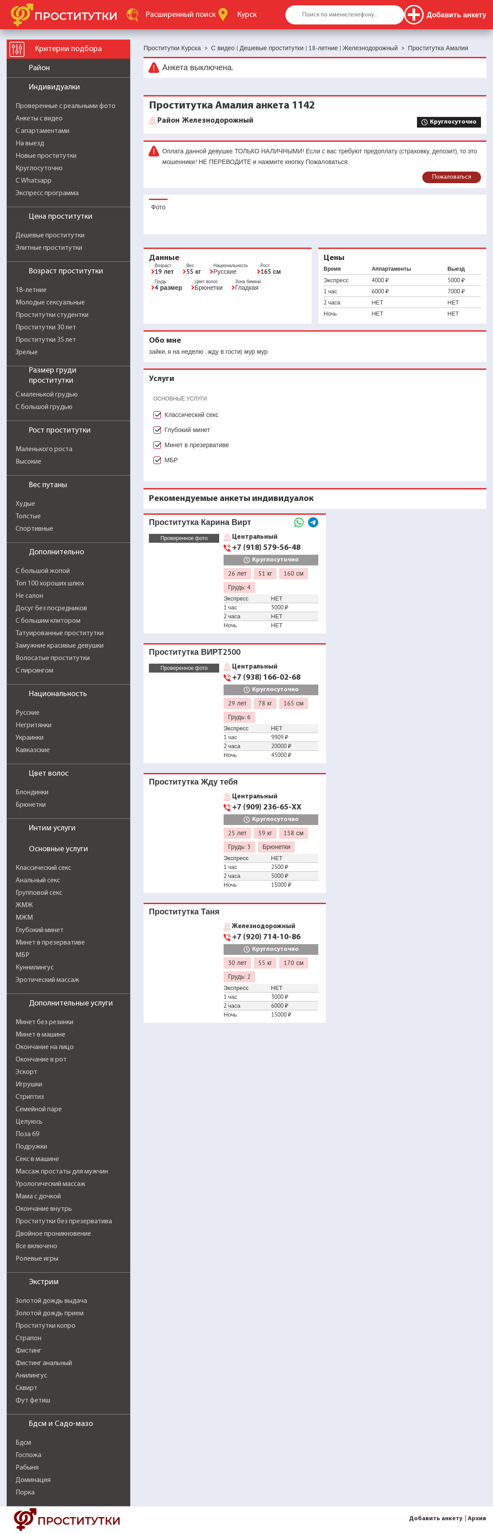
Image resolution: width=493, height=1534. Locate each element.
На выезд (30, 143)
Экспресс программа (47, 193)
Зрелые (27, 352)
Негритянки (34, 725)
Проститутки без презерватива (64, 1221)
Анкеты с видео (39, 118)
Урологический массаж (50, 1184)
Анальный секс (38, 880)
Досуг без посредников (51, 608)
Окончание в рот (41, 1059)
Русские (28, 713)
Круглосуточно (39, 168)
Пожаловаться (451, 177)
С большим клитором (48, 621)
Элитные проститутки (49, 248)
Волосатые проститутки (53, 658)
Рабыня (27, 1467)
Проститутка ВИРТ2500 (194, 652)
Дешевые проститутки (50, 235)
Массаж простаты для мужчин (62, 1171)
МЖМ (24, 917)
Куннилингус (35, 967)
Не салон (29, 596)
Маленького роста (44, 449)
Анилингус (31, 1375)
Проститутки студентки (52, 315)
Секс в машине (37, 1159)
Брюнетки (31, 805)
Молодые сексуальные (50, 302)
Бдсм (23, 1442)
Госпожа (28, 1455)
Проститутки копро (46, 1326)
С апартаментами (42, 131)
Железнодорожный (205, 121)
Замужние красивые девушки (60, 645)
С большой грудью (44, 407)
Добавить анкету (435, 1518)
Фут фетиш (33, 1400)
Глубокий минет (40, 930)
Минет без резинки (44, 1022)
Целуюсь (29, 1121)
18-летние (31, 290)
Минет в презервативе (50, 942)
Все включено (36, 1246)
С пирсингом (34, 670)
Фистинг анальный (44, 1363)
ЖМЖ (24, 905)
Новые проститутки (46, 156)
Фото (158, 207)
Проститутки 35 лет (46, 340)
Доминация (33, 1480)
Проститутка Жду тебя (193, 782)
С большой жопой (43, 571)
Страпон (28, 1338)
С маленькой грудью (47, 394)
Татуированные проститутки (60, 633)
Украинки (30, 737)
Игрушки (29, 1084)
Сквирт (26, 1388)
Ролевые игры (37, 1258)
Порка (25, 1492)
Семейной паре (39, 1109)
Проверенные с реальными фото (66, 106)
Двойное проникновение (53, 1234)
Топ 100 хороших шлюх (50, 583)
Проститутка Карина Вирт (200, 522)
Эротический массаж (47, 980)
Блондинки (32, 792)
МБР (22, 955)
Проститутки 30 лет (46, 327)
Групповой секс (39, 893)
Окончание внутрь (44, 1209)
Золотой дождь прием (50, 1313)
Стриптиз (30, 1097)
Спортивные (34, 529)
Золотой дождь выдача (51, 1301)
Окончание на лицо (45, 1047)
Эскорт (26, 1072)
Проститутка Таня (184, 911)
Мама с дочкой (38, 1196)
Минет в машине (40, 1034)
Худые (25, 504)
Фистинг (28, 1350)
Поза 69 (27, 1134)
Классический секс (43, 868)
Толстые (28, 516)
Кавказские (33, 750)
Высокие (28, 461)
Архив (477, 1518)
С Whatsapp (34, 180)
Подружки (31, 1146)
